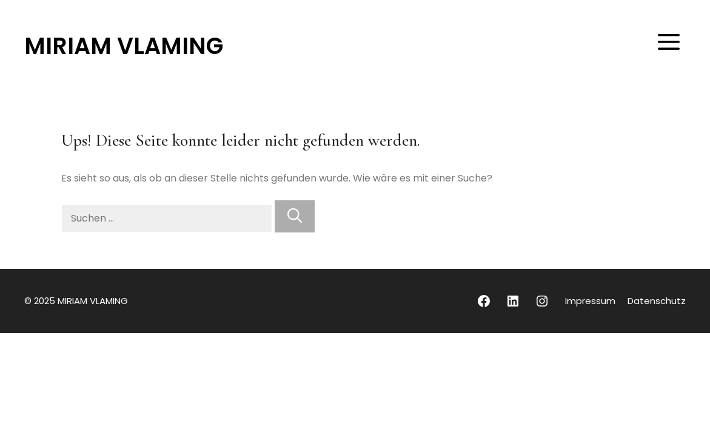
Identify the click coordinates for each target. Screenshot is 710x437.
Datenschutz (657, 300)
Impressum (590, 300)
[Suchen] (295, 216)
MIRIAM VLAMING (123, 46)
